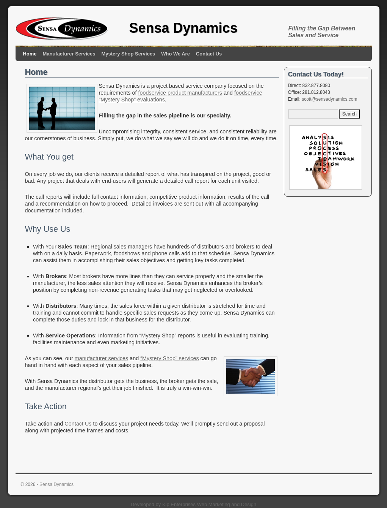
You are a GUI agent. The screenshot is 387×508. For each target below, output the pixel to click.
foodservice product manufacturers (180, 93)
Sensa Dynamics (183, 28)
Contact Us (209, 54)
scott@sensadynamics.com (329, 99)
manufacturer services (101, 358)
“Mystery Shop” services (169, 358)
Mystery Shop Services (128, 54)
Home (30, 54)
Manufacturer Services (69, 54)
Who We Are (175, 54)
